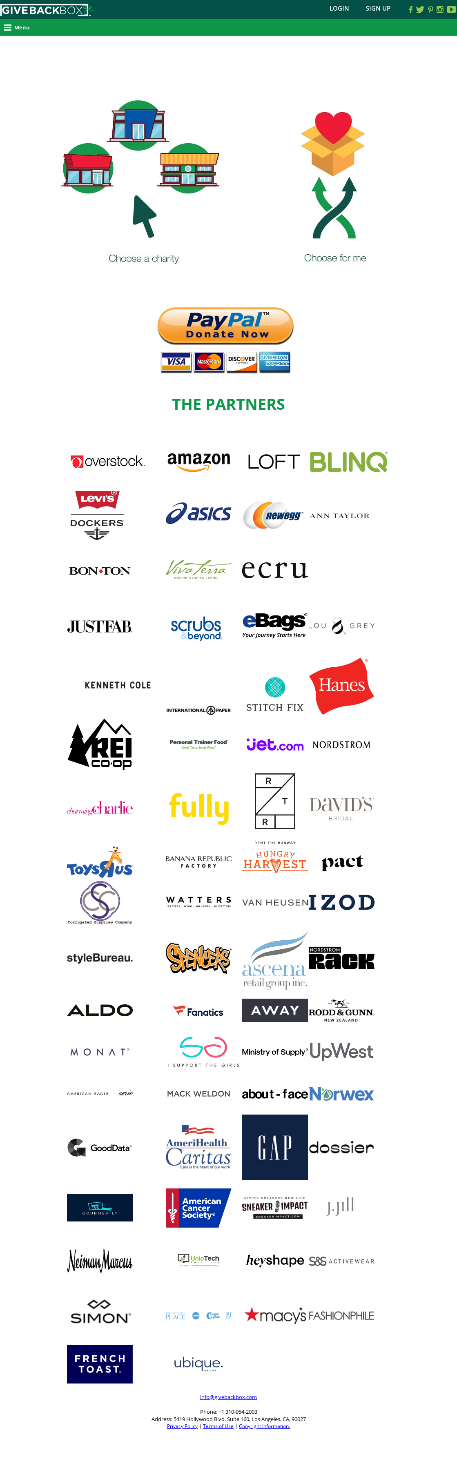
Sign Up (378, 8)
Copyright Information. (264, 1426)
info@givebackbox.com (228, 1397)
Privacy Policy (182, 1426)
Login (339, 8)
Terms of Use (218, 1426)
